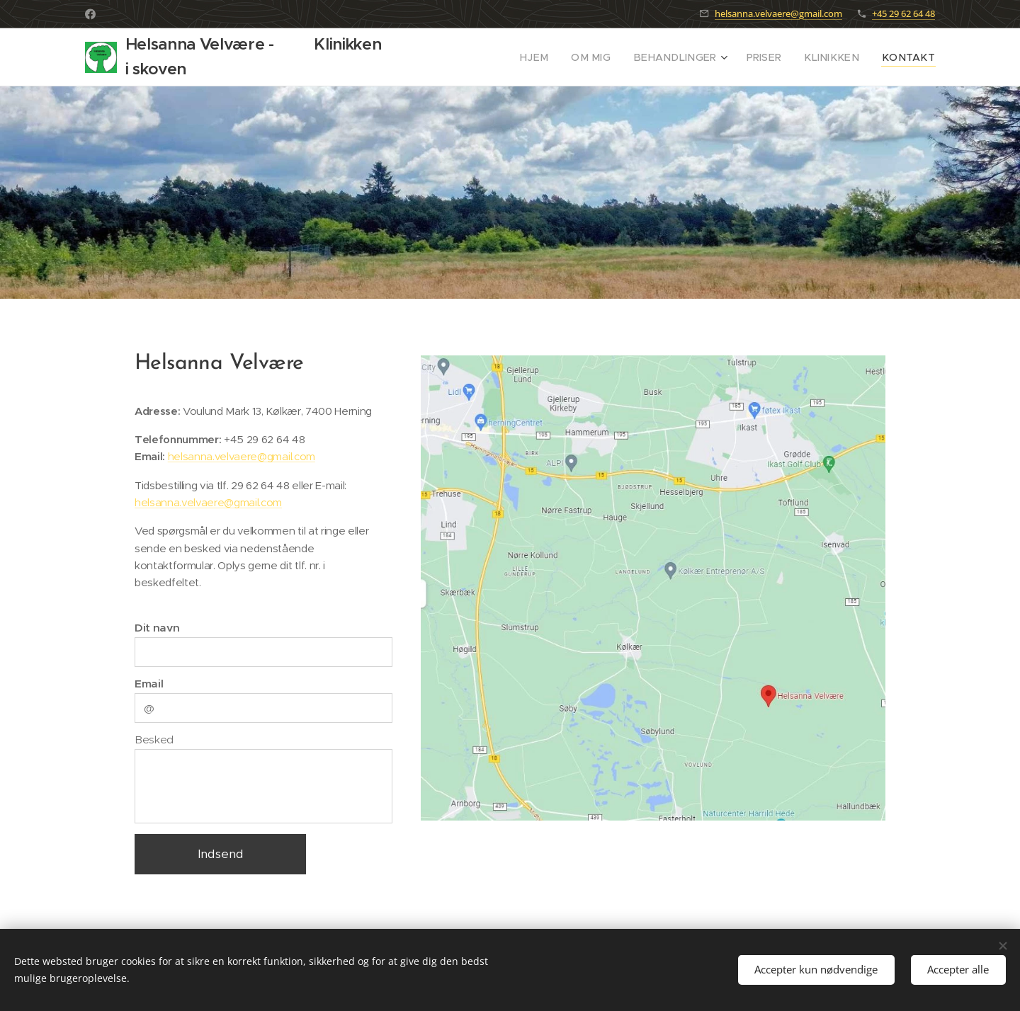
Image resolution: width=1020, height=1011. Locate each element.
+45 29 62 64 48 (903, 13)
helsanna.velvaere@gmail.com (778, 13)
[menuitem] (568, 57)
